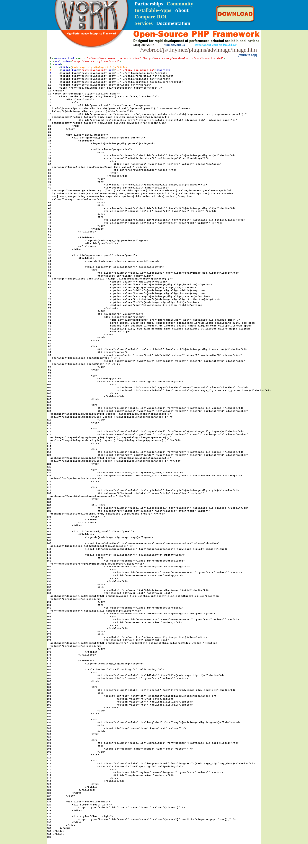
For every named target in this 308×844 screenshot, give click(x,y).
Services (144, 23)
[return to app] (247, 55)
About (182, 10)
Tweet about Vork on (216, 45)
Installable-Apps (153, 10)
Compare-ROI (151, 16)
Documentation (173, 23)
